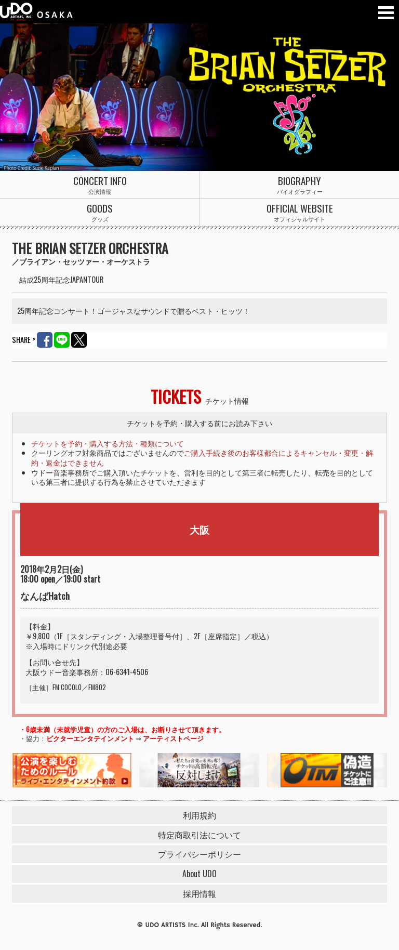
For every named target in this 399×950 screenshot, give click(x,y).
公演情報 (100, 185)
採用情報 (199, 893)
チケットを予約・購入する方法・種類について (107, 443)
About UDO (199, 873)
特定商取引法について (199, 834)
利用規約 (199, 815)
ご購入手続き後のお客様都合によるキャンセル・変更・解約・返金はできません (202, 457)
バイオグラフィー (299, 185)
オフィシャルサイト (299, 212)
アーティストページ (173, 738)
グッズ (100, 212)
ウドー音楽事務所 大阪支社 (36, 11)
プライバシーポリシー (199, 854)
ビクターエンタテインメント (90, 738)
